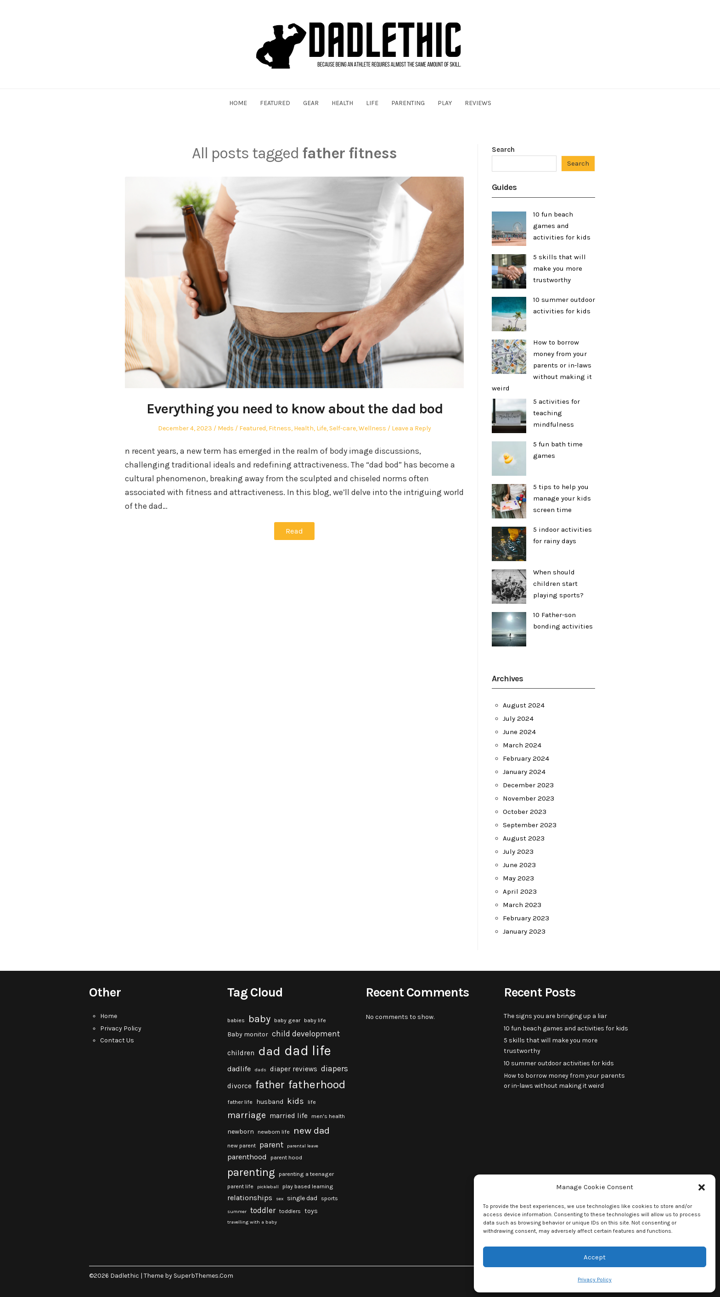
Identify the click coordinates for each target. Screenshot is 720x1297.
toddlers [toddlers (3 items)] (290, 1211)
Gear (311, 103)
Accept (595, 1257)
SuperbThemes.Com (203, 1276)
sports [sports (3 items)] (329, 1198)
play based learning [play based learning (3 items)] (307, 1186)
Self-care (342, 428)
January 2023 (524, 931)
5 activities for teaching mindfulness (556, 413)
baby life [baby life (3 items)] (315, 1020)
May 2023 (518, 878)
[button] (701, 1187)
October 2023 (524, 811)
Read (295, 531)
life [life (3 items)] (312, 1102)
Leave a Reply (411, 428)
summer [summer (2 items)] (237, 1211)
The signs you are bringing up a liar (555, 1016)
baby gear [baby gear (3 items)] (287, 1020)
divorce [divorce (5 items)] (239, 1086)
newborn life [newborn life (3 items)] (274, 1132)
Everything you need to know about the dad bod (294, 408)
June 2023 (519, 865)
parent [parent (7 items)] (271, 1144)
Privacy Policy (595, 1279)
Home (238, 103)
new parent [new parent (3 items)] (241, 1145)
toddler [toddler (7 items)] (263, 1210)
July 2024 (518, 718)
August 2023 (524, 838)
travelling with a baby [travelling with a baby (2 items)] (252, 1222)
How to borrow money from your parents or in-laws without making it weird (542, 365)
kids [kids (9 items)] (295, 1101)
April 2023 (520, 891)
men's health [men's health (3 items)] (328, 1116)
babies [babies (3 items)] (236, 1020)
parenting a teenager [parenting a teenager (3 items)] (306, 1174)
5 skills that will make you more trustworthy (559, 268)
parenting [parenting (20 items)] (251, 1172)
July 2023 (518, 851)
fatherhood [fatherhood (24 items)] (317, 1084)
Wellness (372, 428)
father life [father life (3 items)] (240, 1102)
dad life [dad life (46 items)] (307, 1050)
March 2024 (522, 745)
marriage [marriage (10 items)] (246, 1115)
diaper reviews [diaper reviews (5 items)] (293, 1069)
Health (342, 103)
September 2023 (530, 825)
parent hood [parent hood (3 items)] (286, 1157)
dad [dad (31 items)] (269, 1051)
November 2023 (528, 798)
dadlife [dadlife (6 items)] (239, 1068)
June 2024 (519, 732)
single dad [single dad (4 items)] (302, 1198)
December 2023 (528, 785)
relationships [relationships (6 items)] (249, 1197)
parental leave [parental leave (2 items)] (302, 1146)
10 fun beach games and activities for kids (562, 225)
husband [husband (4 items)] (269, 1102)
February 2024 (526, 758)
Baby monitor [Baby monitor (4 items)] (247, 1034)
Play (445, 103)
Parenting (408, 103)
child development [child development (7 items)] (306, 1033)
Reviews (478, 103)
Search (503, 149)
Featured (275, 103)
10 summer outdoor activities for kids (559, 1063)
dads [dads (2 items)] (260, 1070)
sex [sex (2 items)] (279, 1199)
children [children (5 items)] (240, 1053)
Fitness (280, 428)
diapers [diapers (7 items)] (334, 1068)
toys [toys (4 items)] (311, 1211)
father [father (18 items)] (270, 1085)
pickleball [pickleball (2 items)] (268, 1187)
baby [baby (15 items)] (259, 1019)
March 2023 (522, 905)
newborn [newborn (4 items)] (240, 1132)
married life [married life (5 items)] (289, 1116)
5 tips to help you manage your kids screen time (562, 498)
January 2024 (524, 772)
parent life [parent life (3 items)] (240, 1186)
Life (372, 103)
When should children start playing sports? (558, 583)
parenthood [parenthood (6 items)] (247, 1156)
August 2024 (524, 705)
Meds (226, 428)
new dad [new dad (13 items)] (311, 1130)
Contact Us (117, 1040)
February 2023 (526, 918)
